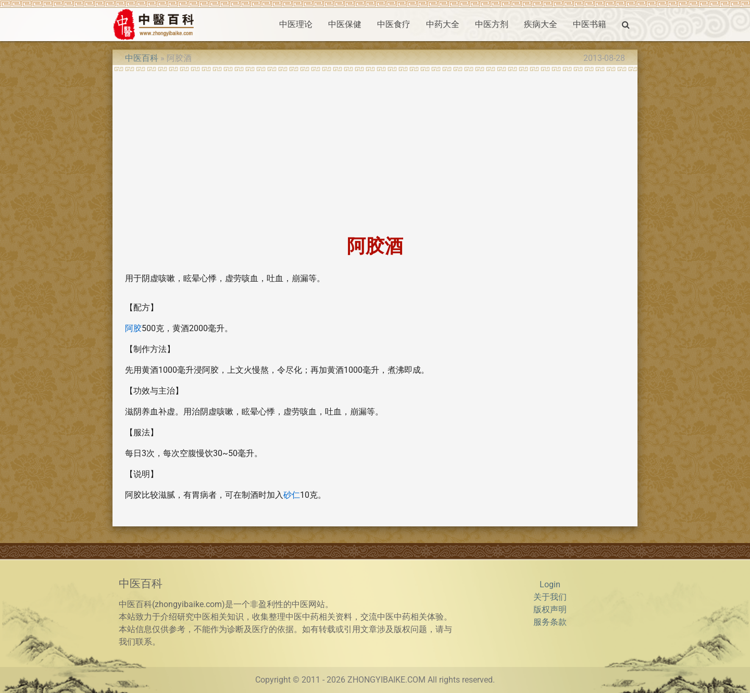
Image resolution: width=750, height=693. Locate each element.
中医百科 (141, 58)
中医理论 (295, 24)
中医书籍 (589, 24)
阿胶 (133, 328)
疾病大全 (540, 24)
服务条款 (550, 622)
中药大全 (442, 24)
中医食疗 (393, 24)
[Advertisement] (375, 150)
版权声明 (550, 609)
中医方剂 (491, 24)
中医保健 (344, 24)
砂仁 (291, 495)
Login (550, 584)
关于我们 (550, 597)
